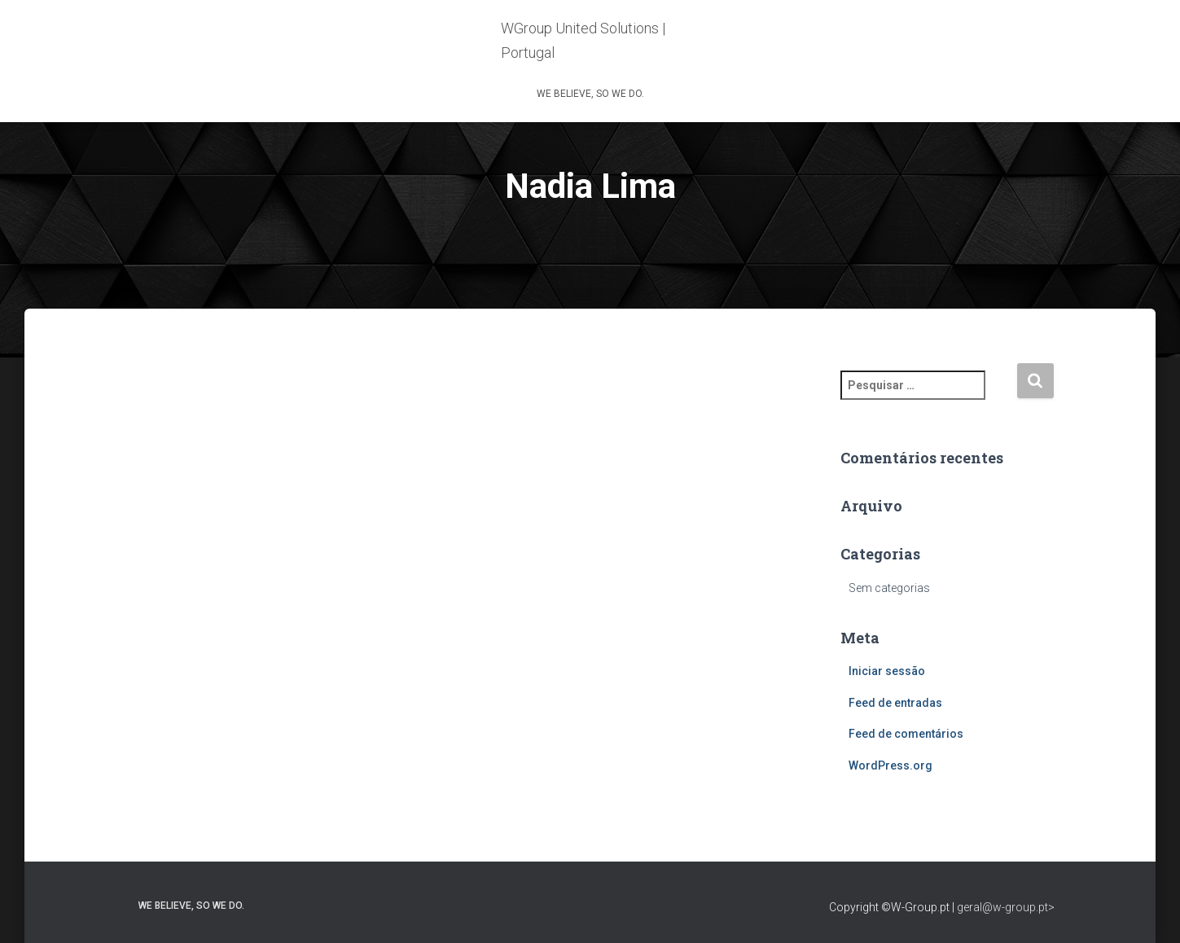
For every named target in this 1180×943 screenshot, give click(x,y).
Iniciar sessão (887, 671)
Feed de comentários (906, 733)
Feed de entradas (895, 702)
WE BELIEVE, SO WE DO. (590, 93)
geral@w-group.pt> (1006, 907)
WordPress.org (890, 765)
